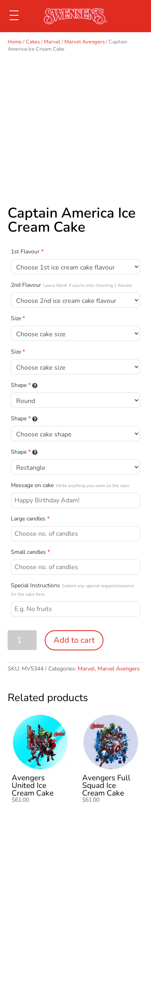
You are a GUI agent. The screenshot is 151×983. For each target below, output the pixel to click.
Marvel (52, 41)
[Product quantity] (22, 640)
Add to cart (74, 640)
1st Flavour (27, 251)
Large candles (30, 518)
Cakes (33, 41)
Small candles (30, 552)
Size (18, 318)
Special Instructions (72, 589)
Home (15, 41)
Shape (24, 385)
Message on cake (70, 485)
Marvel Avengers (84, 41)
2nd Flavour (71, 285)
